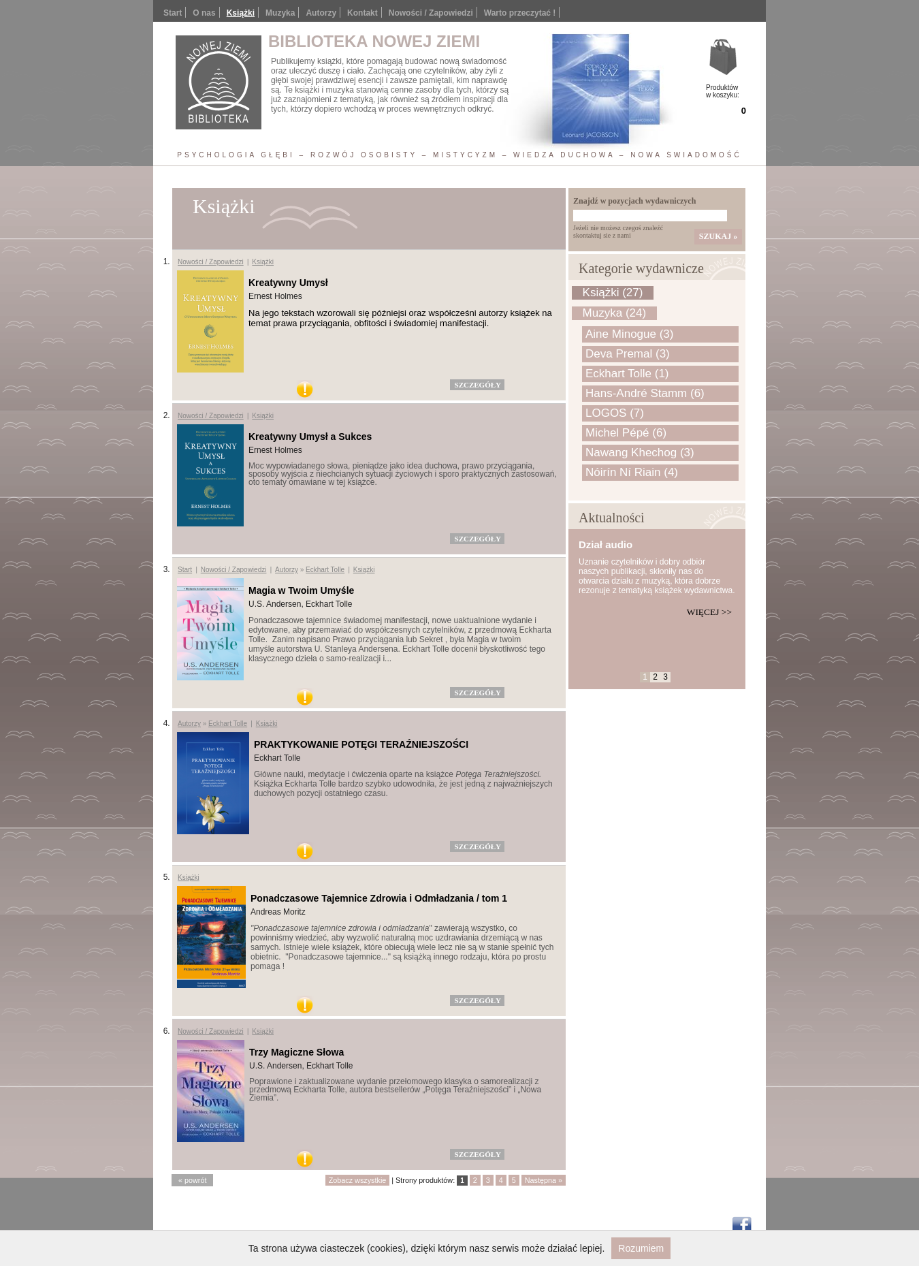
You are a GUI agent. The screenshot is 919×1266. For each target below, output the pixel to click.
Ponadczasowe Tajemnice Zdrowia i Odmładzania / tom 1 (379, 898)
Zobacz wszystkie (358, 1180)
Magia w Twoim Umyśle (301, 590)
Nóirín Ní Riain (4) (631, 472)
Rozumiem (641, 1248)
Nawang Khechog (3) (639, 452)
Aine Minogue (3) (629, 334)
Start (172, 13)
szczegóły (478, 385)
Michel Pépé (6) (625, 432)
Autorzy (321, 13)
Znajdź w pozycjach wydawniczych (634, 201)
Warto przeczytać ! (520, 13)
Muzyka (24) (615, 312)
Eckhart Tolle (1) (627, 373)
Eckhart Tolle (325, 569)
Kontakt (362, 13)
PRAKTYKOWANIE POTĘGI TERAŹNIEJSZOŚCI (361, 744)
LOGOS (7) (614, 413)
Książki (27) (613, 292)
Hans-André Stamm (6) (645, 393)
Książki (241, 13)
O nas (204, 13)
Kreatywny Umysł (288, 282)
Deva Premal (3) (627, 353)
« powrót (192, 1180)
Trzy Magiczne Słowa (296, 1052)
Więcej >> (709, 612)
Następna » (543, 1180)
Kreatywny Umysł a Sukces (310, 436)
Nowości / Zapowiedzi (431, 13)
